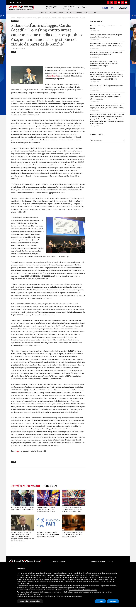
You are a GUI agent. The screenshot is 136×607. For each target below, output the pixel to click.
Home (13, 18)
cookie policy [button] (95, 575)
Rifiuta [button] (100, 601)
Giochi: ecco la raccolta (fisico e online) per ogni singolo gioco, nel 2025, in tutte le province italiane (72, 509)
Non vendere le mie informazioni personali (82, 590)
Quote (86, 13)
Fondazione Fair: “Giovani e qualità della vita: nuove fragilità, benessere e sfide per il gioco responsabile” (48, 534)
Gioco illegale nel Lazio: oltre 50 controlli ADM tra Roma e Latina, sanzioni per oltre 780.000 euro (46, 509)
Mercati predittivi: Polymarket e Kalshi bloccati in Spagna (106, 27)
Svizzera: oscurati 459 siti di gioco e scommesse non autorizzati (106, 87)
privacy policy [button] (36, 594)
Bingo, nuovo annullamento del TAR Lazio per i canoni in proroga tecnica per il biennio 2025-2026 (72, 534)
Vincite (61, 13)
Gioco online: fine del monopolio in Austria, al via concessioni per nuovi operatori (106, 54)
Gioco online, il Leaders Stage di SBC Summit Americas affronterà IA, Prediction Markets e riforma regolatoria (105, 97)
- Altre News (49, 486)
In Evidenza (20, 18)
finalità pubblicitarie (29, 581)
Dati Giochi (43, 13)
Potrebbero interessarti (25, 486)
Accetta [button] (113, 601)
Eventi (13, 52)
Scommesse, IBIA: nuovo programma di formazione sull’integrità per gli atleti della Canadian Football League (104, 63)
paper (18, 451)
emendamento (53, 76)
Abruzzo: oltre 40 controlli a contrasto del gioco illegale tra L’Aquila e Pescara (106, 36)
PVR (66, 13)
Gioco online (53, 13)
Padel (72, 13)
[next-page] (16, 545)
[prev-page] (12, 545)
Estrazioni (79, 13)
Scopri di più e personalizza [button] (30, 601)
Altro (95, 13)
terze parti (50, 577)
